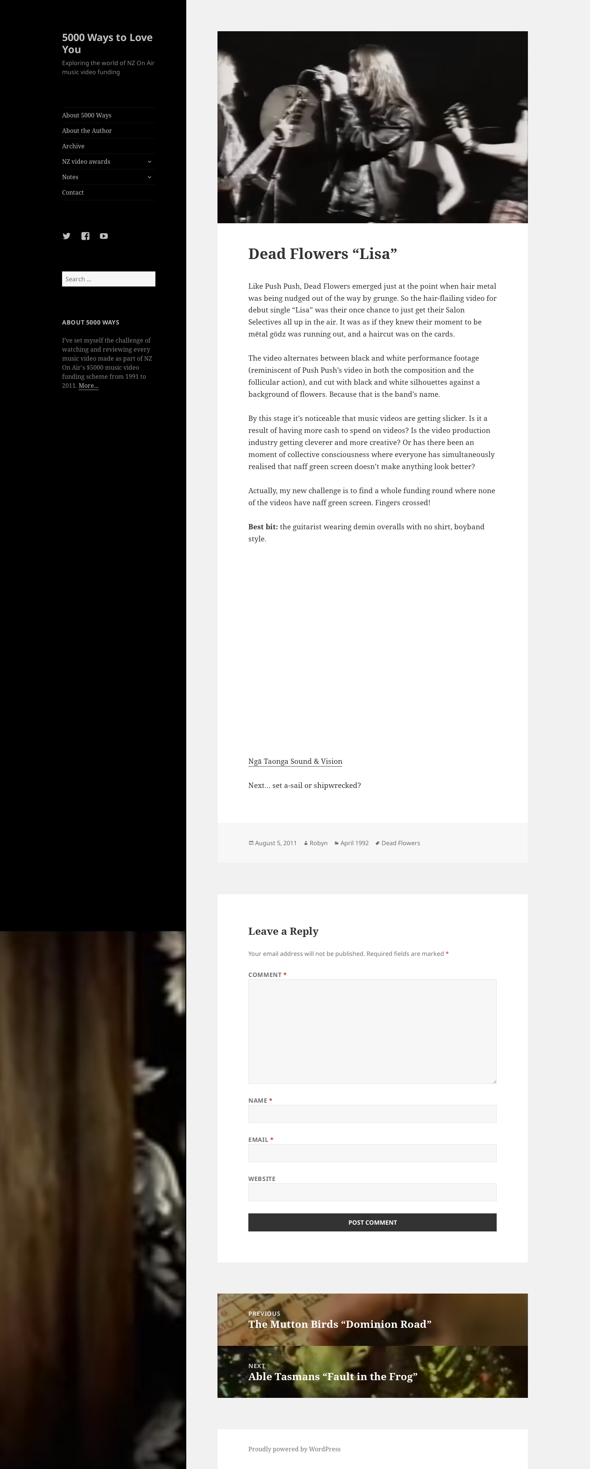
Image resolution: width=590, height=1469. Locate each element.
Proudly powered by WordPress (294, 1449)
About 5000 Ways (86, 115)
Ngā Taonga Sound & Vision (295, 761)
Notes (70, 177)
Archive (73, 146)
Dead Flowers (401, 843)
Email (261, 1139)
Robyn (319, 843)
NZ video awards (86, 161)
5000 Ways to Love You (107, 43)
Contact (73, 192)
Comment (267, 975)
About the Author (87, 130)
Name (260, 1100)
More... (89, 385)
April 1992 (355, 843)
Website (261, 1179)
